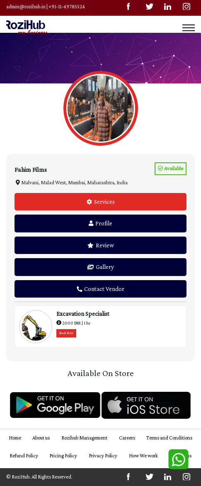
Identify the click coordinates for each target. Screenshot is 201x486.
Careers (127, 438)
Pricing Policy (63, 456)
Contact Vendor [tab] (100, 289)
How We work (143, 456)
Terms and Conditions (169, 438)
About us (41, 438)
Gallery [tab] (100, 267)
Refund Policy (24, 456)
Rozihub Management (84, 438)
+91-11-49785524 (66, 7)
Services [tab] (101, 201)
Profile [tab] (100, 223)
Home (15, 438)
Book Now (66, 333)
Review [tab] (100, 245)
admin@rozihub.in (26, 7)
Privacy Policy (103, 456)
